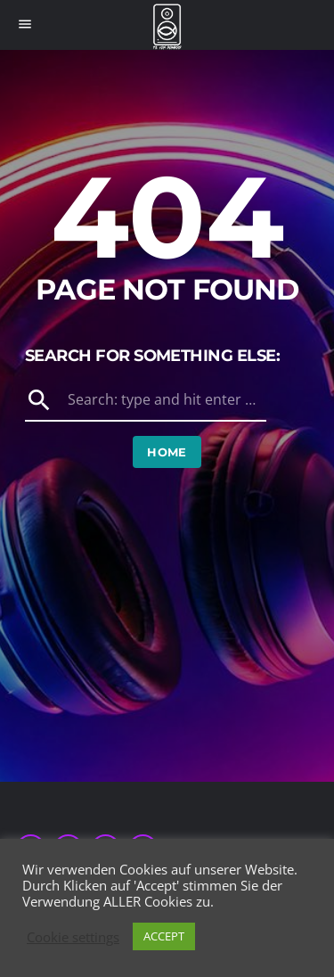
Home (167, 452)
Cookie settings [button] (73, 937)
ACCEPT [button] (163, 936)
